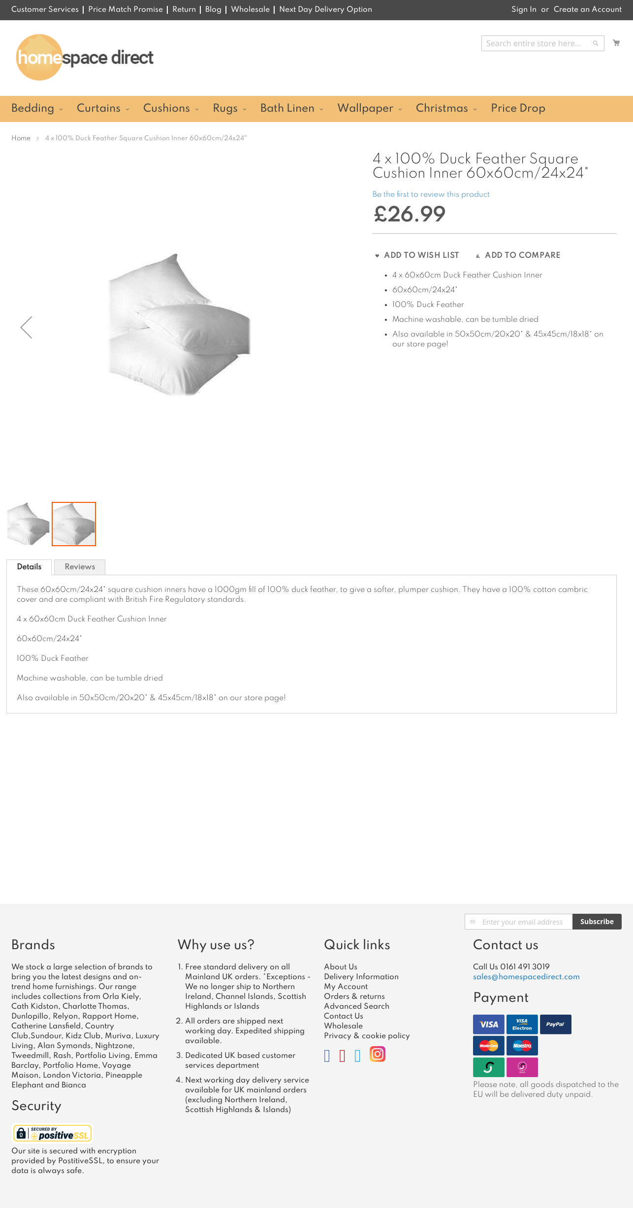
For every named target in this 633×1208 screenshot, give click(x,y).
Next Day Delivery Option (325, 10)
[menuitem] (35, 109)
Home (21, 138)
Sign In (524, 10)
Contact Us (343, 1017)
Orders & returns (354, 997)
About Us (340, 967)
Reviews (79, 564)
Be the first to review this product (431, 195)
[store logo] (84, 57)
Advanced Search (356, 1007)
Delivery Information (361, 977)
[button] (29, 520)
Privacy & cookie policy (367, 1036)
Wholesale (250, 10)
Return (184, 10)
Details (29, 564)
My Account (346, 987)
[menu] (316, 109)
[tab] (29, 564)
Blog (213, 10)
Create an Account (588, 10)
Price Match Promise (125, 10)
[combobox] (542, 43)
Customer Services (45, 10)
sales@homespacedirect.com (526, 977)
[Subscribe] (597, 921)
